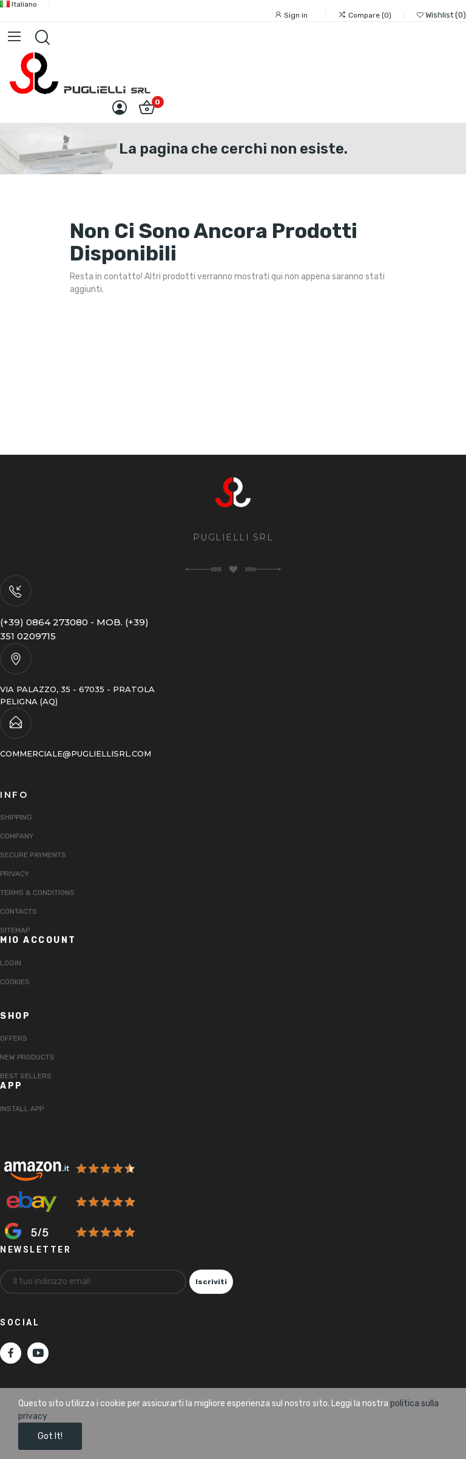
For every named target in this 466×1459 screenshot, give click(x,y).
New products (27, 1057)
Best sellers (26, 1076)
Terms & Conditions (37, 892)
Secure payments (33, 855)
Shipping (16, 817)
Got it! (50, 1436)
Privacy (14, 873)
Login (10, 963)
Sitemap (15, 930)
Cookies (15, 982)
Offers (13, 1038)
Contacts (18, 911)
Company (16, 836)
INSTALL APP (22, 1108)
